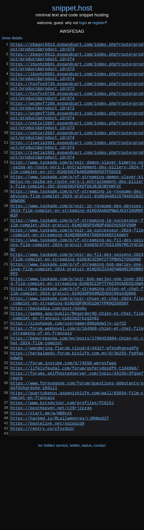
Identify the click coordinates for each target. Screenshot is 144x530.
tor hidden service (53, 520)
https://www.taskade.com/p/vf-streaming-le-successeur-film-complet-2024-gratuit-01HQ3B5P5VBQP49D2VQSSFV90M (77, 257)
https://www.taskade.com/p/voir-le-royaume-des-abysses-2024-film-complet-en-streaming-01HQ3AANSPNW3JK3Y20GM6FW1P (77, 243)
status (87, 520)
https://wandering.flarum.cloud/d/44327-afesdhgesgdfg (75, 407)
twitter (75, 520)
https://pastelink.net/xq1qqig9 (47, 496)
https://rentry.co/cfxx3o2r (42, 502)
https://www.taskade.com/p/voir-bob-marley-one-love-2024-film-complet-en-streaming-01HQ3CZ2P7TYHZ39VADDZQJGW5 (77, 327)
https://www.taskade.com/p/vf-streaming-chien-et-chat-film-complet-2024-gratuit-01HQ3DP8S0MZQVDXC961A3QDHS (77, 339)
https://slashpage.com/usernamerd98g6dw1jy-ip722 (68, 377)
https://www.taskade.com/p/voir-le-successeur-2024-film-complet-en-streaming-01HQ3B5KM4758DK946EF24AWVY (77, 269)
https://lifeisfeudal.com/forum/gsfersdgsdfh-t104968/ (75, 430)
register (98, 23)
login (83, 23)
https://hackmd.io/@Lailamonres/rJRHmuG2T (60, 490)
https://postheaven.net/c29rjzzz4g (51, 478)
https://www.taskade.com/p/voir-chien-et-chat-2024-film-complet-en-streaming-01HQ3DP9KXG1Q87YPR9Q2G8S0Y (77, 350)
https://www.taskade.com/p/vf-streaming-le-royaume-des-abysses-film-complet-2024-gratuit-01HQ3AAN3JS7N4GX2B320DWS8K (77, 225)
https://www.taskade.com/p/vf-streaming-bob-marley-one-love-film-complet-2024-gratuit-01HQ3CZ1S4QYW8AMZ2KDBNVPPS (77, 312)
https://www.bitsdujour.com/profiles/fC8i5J (62, 472)
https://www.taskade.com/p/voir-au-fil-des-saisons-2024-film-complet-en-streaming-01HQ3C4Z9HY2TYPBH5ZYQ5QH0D (77, 298)
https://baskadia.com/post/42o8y (49, 359)
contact (100, 520)
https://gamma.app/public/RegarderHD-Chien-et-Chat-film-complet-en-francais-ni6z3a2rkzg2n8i (77, 368)
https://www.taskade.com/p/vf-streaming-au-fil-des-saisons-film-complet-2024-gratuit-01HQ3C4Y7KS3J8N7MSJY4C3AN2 (77, 283)
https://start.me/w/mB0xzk (41, 484)
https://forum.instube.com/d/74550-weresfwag (63, 424)
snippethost (72, 8)
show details (12, 38)
